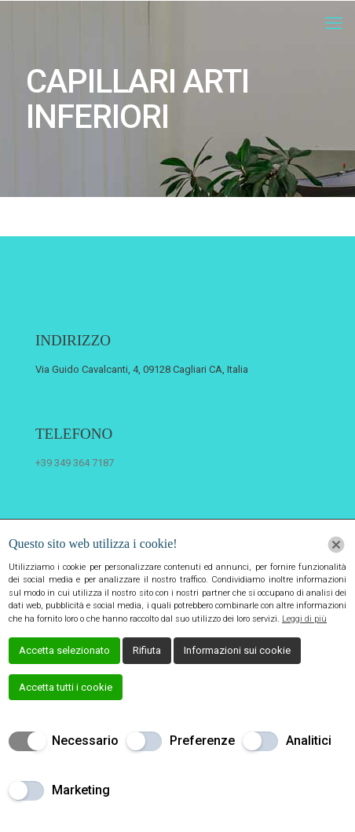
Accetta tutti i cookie (65, 687)
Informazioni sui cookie (237, 650)
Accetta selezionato (64, 650)
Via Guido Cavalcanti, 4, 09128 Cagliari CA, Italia (141, 369)
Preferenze (202, 740)
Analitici (308, 740)
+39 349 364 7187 (74, 463)
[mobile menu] (333, 23)
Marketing (81, 790)
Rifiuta (147, 650)
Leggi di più (304, 619)
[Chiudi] (336, 545)
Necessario (85, 740)
